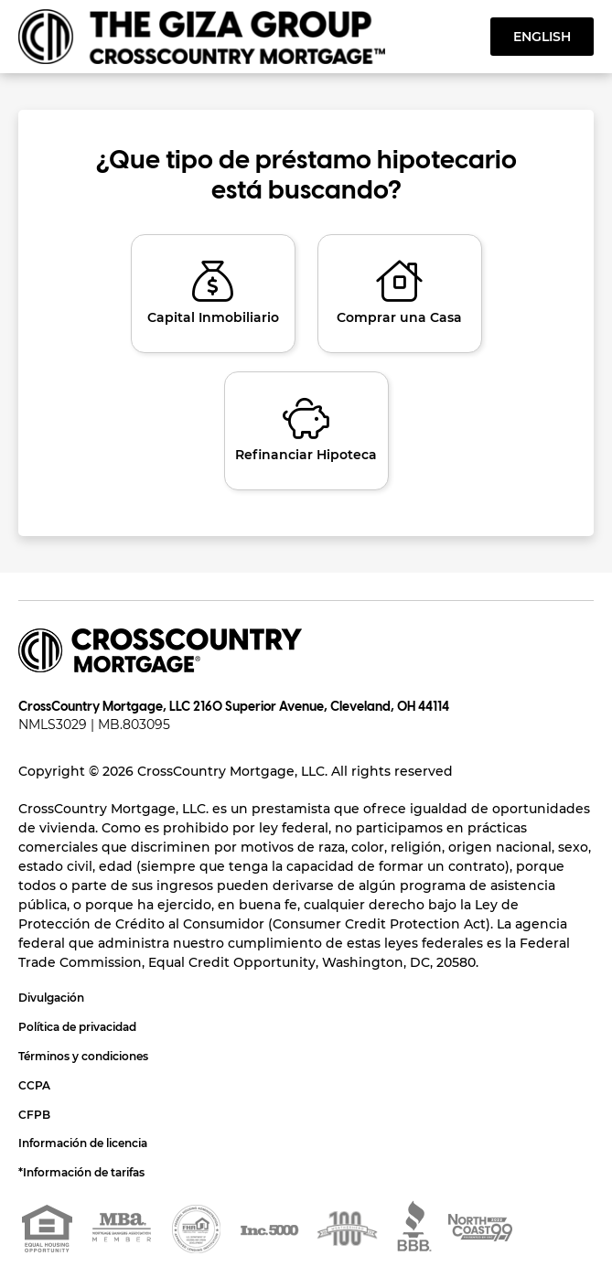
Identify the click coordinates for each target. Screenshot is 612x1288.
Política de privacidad (77, 1027)
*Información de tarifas (81, 1172)
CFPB (34, 1115)
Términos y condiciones (83, 1056)
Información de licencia (82, 1143)
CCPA (34, 1085)
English (542, 36)
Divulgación (51, 997)
